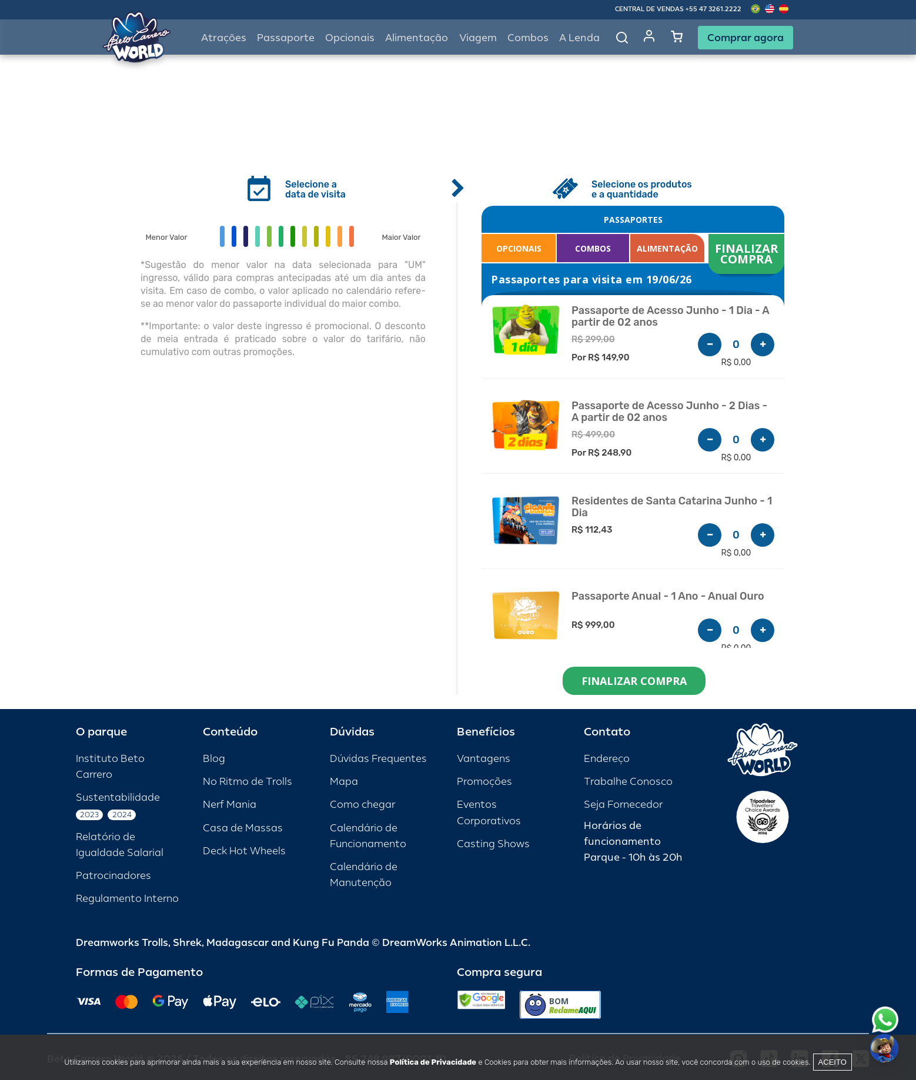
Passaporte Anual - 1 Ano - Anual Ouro (667, 596)
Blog (214, 758)
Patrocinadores (113, 875)
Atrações (223, 38)
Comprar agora (745, 37)
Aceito (832, 1062)
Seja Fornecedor (623, 804)
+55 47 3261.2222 (713, 9)
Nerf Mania (229, 804)
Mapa (344, 781)
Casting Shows (493, 844)
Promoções (484, 781)
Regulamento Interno (127, 898)
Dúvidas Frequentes (378, 758)
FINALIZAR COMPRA (748, 253)
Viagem (478, 38)
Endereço (607, 758)
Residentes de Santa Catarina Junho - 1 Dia (671, 507)
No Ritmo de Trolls (247, 781)
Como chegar (362, 804)
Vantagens (483, 758)
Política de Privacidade (433, 1062)
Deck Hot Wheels (244, 851)
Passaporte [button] (286, 38)
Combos (528, 38)
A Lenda (579, 38)
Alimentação (416, 38)
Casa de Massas (243, 828)
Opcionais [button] (350, 38)
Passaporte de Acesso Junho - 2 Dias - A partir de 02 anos (669, 412)
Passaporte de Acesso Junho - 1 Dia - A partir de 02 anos (670, 317)
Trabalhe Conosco (628, 781)
